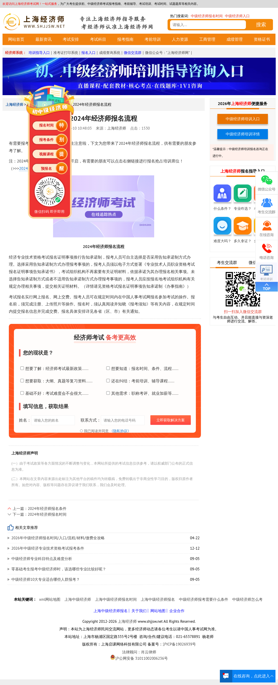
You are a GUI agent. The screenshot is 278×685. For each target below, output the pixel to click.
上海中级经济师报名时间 (116, 599)
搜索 (261, 24)
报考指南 (125, 39)
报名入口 (88, 52)
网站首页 (16, 39)
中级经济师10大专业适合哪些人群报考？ (45, 579)
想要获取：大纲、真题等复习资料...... (55, 380)
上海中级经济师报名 (158, 599)
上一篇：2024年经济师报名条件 (39, 508)
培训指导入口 (39, 52)
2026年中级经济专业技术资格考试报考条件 (47, 548)
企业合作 (176, 610)
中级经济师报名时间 (207, 16)
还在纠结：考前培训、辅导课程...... (139, 380)
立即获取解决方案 (170, 420)
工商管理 (207, 39)
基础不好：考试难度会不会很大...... (53, 393)
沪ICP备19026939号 (179, 644)
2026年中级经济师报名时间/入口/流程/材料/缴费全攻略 (58, 537)
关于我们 (139, 610)
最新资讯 (43, 39)
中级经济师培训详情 (243, 134)
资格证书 (262, 39)
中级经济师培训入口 (243, 118)
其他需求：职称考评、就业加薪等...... (141, 393)
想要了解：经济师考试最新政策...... (53, 368)
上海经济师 (116, 128)
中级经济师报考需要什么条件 (203, 599)
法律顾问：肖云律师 (139, 652)
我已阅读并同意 (105, 431)
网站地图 (158, 610)
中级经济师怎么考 (247, 599)
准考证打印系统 (65, 52)
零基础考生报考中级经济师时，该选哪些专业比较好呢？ (58, 569)
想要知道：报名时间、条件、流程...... (141, 368)
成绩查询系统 (109, 52)
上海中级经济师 (77, 599)
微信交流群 (133, 52)
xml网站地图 (49, 599)
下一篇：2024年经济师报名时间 (39, 514)
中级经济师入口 (237, 16)
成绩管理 (234, 39)
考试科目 (98, 39)
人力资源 (180, 39)
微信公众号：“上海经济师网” (167, 52)
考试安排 (71, 39)
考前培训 (153, 39)
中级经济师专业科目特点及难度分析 (41, 558)
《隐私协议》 (120, 431)
